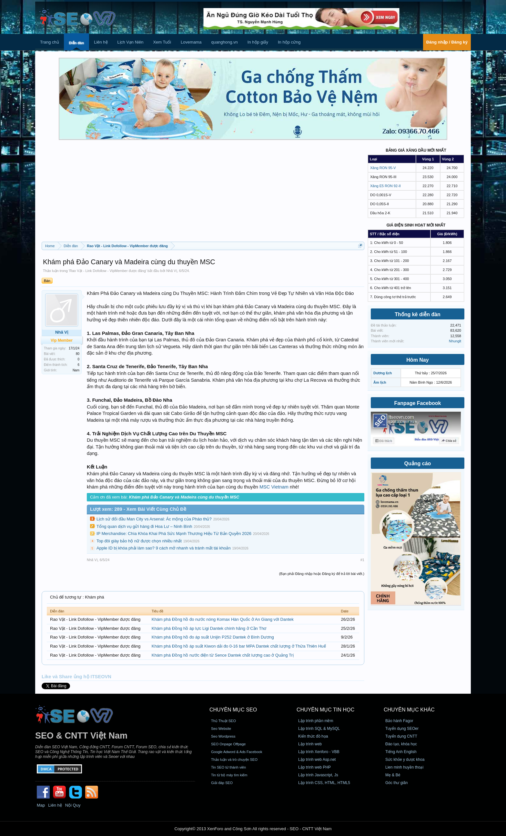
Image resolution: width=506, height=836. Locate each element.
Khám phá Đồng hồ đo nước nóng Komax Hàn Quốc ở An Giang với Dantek (223, 619)
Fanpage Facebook (417, 403)
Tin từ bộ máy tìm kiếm (229, 775)
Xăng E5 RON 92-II (385, 186)
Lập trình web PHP (314, 767)
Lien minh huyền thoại (404, 767)
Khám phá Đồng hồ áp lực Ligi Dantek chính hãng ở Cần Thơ (209, 628)
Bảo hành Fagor (399, 721)
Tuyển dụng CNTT (401, 736)
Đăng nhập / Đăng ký (447, 42)
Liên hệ (100, 42)
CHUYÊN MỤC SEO (233, 709)
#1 (362, 560)
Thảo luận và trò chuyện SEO (234, 759)
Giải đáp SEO (222, 783)
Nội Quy (73, 805)
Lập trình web (310, 744)
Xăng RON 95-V (383, 168)
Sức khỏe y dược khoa (404, 759)
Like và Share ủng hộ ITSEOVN (76, 676)
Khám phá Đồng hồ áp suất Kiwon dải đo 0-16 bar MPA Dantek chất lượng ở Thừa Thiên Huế (239, 646)
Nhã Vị (171, 271)
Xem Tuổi (162, 42)
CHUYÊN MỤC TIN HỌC (325, 709)
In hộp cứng (289, 42)
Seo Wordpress (223, 736)
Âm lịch (379, 382)
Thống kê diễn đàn (417, 314)
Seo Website (221, 728)
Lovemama (191, 42)
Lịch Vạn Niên (130, 42)
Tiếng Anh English (401, 752)
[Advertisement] (203, 193)
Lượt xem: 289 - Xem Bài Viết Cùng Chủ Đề (138, 509)
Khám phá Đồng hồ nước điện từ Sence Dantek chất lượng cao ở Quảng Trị (223, 655)
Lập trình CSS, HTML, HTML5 (324, 783)
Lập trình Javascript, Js (318, 775)
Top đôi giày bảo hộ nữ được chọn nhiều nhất (139, 541)
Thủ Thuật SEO (223, 721)
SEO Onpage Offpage (228, 744)
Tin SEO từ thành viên (228, 767)
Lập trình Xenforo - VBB (318, 752)
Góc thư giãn (396, 783)
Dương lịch (382, 373)
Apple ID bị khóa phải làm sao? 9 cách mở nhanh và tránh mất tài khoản (163, 548)
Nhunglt (455, 341)
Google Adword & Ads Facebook (236, 752)
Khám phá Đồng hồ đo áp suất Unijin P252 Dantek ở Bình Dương (213, 637)
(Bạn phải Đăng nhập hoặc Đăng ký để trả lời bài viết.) (321, 574)
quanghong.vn (224, 42)
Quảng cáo (417, 463)
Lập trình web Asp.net (317, 759)
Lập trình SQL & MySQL (319, 728)
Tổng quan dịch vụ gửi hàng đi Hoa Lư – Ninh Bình (144, 526)
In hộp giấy (258, 42)
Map (41, 805)
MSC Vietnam (273, 486)
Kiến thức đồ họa (313, 736)
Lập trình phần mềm (315, 721)
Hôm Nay (417, 360)
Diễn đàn (76, 43)
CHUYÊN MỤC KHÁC (409, 709)
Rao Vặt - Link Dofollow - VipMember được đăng (107, 271)
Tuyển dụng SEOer (402, 728)
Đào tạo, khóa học (401, 744)
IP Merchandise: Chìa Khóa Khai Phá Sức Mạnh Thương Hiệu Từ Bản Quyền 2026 (173, 533)
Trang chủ (49, 42)
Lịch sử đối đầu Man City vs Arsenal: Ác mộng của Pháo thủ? (154, 519)
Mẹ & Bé (392, 775)
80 (77, 354)
